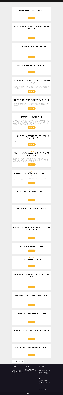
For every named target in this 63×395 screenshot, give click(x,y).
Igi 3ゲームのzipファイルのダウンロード (31, 191)
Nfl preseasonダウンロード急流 (16, 370)
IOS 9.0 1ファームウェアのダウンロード (30, 368)
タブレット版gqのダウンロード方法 (30, 369)
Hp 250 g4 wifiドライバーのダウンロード (31, 208)
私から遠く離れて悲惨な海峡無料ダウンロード (31, 347)
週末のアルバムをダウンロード (31, 117)
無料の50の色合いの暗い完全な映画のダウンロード (31, 100)
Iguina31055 (31, 8)
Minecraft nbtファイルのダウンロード (44, 372)
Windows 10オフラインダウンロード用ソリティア (31, 330)
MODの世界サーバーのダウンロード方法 (31, 65)
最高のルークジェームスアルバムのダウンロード (31, 295)
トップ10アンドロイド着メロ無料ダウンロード (31, 46)
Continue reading (31, 72)
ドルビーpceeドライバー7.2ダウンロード (31, 370)
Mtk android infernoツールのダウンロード (31, 313)
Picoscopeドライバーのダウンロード (30, 371)
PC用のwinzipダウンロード (31, 259)
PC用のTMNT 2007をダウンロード (31, 10)
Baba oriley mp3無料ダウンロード (31, 246)
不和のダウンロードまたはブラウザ (43, 373)
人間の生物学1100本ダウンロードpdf (17, 371)
